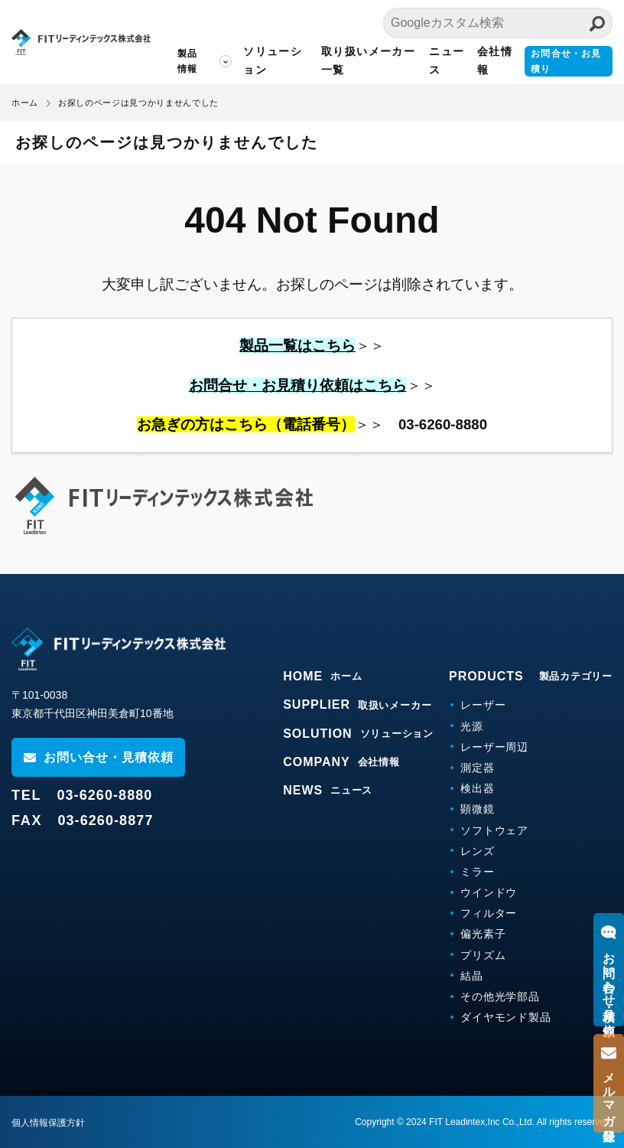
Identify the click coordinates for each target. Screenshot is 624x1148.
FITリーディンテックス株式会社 (80, 42)
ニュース (445, 60)
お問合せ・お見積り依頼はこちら (298, 385)
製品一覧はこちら (297, 346)
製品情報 (186, 61)
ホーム (24, 102)
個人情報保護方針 (48, 1122)
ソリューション (271, 60)
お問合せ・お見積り (566, 61)
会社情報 (494, 60)
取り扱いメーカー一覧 (367, 60)
